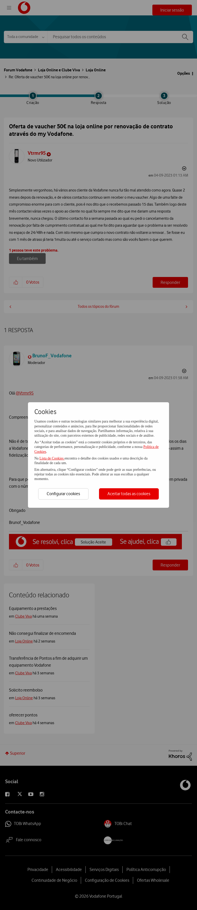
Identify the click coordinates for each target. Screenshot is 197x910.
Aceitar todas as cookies (128, 493)
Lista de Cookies (52, 458)
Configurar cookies (63, 493)
